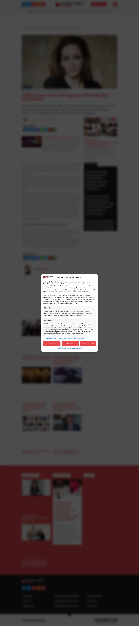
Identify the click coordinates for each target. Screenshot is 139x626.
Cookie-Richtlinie (61, 349)
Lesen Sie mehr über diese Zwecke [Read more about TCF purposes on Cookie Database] (74, 338)
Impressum (79, 349)
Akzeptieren (51, 344)
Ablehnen (70, 344)
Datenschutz (71, 349)
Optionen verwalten (88, 344)
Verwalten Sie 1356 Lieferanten (54, 338)
